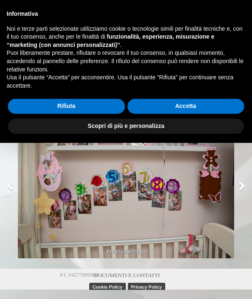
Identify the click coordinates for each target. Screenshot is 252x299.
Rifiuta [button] (66, 106)
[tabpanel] (127, 274)
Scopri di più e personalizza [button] (126, 126)
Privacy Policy (146, 286)
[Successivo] (240, 186)
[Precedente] (12, 186)
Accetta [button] (185, 106)
